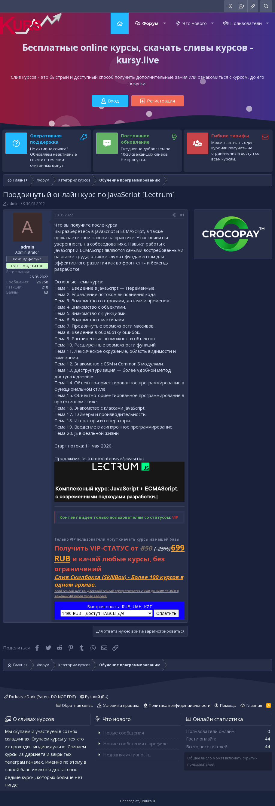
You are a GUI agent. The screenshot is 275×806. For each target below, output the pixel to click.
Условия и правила (121, 705)
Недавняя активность (127, 755)
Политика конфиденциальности (179, 705)
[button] (164, 23)
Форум (150, 23)
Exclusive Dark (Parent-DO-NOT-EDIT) (40, 696)
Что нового (194, 23)
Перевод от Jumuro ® (137, 800)
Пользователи (246, 23)
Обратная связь (77, 705)
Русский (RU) (94, 696)
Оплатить (166, 613)
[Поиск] (266, 6)
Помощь (228, 705)
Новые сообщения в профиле (135, 743)
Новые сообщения (123, 733)
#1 (182, 215)
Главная (120, 23)
